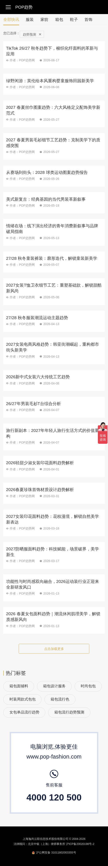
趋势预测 (32, 34)
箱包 (59, 19)
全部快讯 (11, 21)
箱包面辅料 (18, 686)
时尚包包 (88, 686)
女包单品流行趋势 (24, 712)
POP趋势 (24, 7)
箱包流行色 (60, 699)
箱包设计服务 (54, 686)
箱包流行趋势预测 (69, 712)
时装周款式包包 (22, 699)
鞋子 (74, 19)
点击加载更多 (54, 649)
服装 (30, 19)
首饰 (88, 19)
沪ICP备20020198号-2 (80, 844)
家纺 (44, 19)
